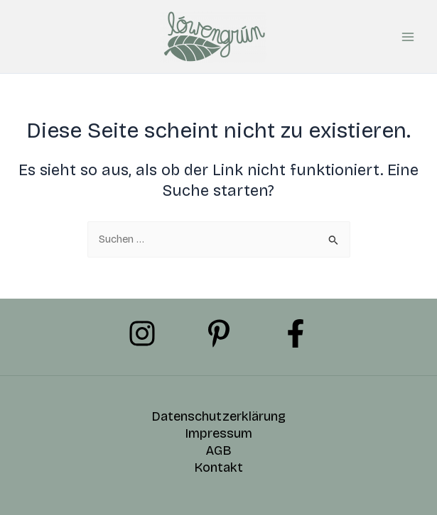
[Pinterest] (218, 333)
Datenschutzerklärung (218, 416)
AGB (218, 450)
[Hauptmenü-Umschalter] (408, 37)
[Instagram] (142, 333)
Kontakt (218, 467)
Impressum (218, 433)
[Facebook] (295, 333)
